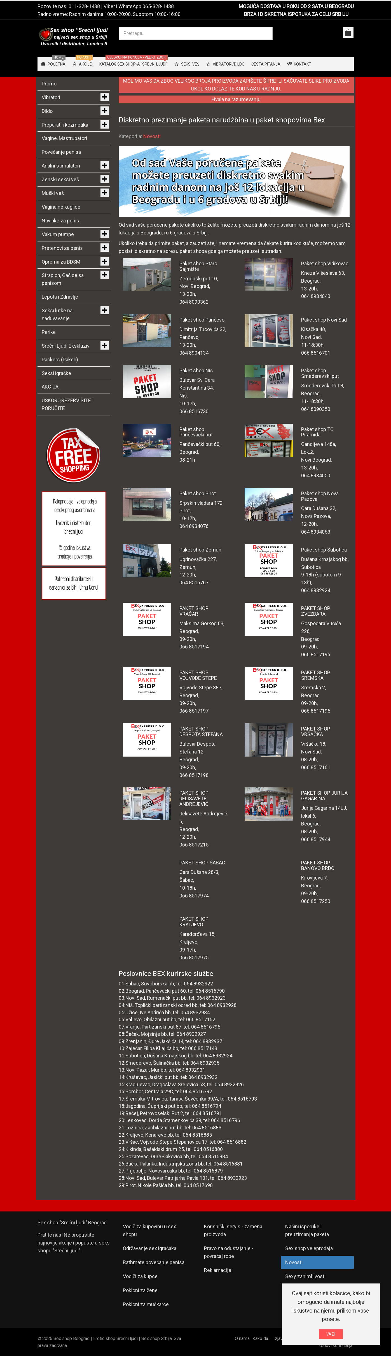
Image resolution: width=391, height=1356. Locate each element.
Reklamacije (217, 1270)
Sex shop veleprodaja (309, 1248)
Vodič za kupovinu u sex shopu (149, 1230)
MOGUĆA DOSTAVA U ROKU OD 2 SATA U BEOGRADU (296, 6)
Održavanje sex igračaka (149, 1248)
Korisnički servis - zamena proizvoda (233, 1230)
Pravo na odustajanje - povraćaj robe (228, 1252)
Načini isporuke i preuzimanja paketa (307, 1230)
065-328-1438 (158, 6)
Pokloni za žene (140, 1290)
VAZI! (331, 1334)
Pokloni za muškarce (146, 1304)
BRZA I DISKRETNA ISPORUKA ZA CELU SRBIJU (296, 14)
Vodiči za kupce (140, 1276)
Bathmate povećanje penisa (153, 1262)
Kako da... (261, 1338)
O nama (242, 1338)
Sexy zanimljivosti (305, 1276)
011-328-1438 (84, 6)
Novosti (152, 136)
